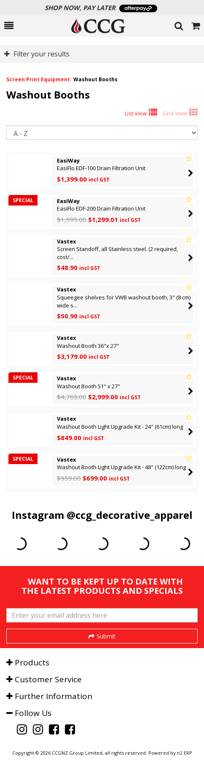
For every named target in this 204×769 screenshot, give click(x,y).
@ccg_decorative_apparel (130, 515)
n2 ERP (184, 753)
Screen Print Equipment (38, 79)
